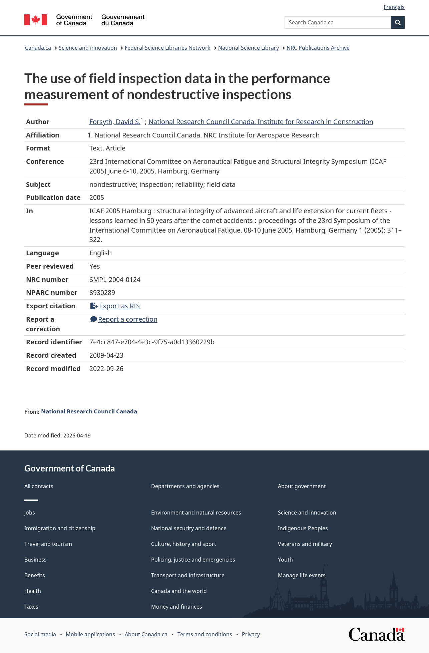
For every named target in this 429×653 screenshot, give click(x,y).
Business (35, 559)
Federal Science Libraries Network (167, 47)
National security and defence (189, 528)
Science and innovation (88, 47)
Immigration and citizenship (59, 528)
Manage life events (302, 575)
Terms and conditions (204, 634)
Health (32, 591)
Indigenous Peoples (303, 528)
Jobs (29, 512)
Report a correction (123, 319)
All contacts (38, 486)
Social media (40, 634)
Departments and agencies (185, 486)
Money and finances (176, 606)
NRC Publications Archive (318, 47)
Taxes (31, 606)
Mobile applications (90, 634)
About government (302, 486)
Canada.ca (38, 47)
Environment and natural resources (196, 512)
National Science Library (248, 47)
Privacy (251, 634)
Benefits (34, 575)
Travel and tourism (48, 544)
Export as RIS (115, 305)
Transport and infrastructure (188, 575)
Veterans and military (305, 544)
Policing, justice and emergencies (193, 559)
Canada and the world (179, 591)
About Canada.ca (146, 634)
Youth (285, 559)
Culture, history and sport (183, 544)
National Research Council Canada (89, 411)
